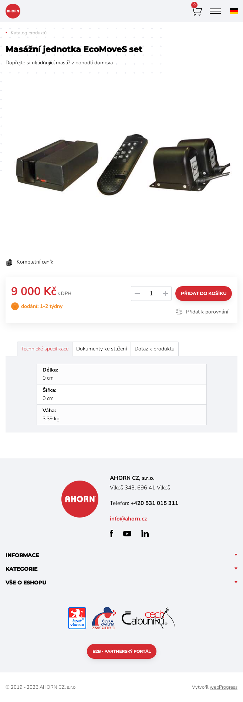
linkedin (145, 533)
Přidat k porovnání (207, 311)
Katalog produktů (29, 33)
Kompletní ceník (35, 261)
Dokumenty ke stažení (101, 348)
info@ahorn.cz (128, 518)
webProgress (223, 687)
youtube (127, 533)
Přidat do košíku (203, 293)
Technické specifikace (44, 348)
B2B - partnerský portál (121, 651)
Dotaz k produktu (155, 348)
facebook (111, 533)
